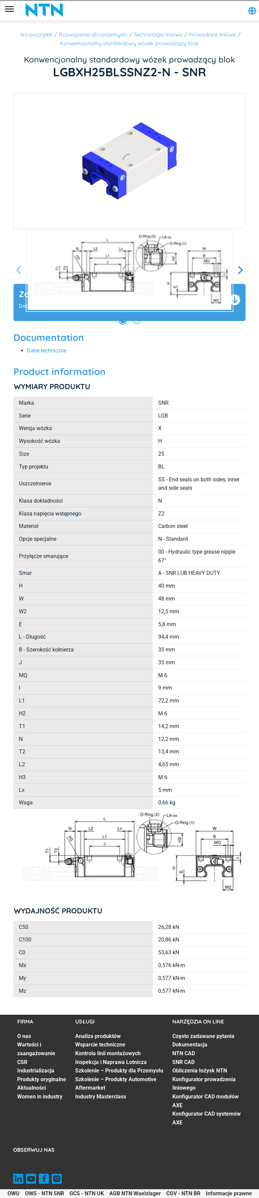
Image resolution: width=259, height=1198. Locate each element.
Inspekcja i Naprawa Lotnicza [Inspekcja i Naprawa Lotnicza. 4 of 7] (111, 1062)
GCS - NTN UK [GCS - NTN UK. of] (86, 1193)
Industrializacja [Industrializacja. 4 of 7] (35, 1070)
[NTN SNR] (44, 10)
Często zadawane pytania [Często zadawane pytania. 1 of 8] (203, 1036)
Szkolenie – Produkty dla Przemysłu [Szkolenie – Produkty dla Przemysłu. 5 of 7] (119, 1070)
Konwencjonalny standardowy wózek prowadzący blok (129, 43)
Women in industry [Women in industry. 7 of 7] (39, 1096)
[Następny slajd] (240, 270)
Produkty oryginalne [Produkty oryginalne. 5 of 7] (41, 1079)
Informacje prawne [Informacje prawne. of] (229, 1193)
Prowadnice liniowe (212, 34)
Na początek (37, 34)
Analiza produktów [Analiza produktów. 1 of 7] (98, 1036)
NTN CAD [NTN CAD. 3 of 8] (183, 1053)
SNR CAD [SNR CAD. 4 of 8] (183, 1062)
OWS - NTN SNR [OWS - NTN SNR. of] (44, 1193)
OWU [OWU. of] (13, 1193)
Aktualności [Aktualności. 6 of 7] (31, 1088)
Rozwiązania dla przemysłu (93, 34)
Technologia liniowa (158, 34)
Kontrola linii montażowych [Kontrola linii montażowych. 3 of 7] (108, 1053)
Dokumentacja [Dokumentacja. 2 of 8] (189, 1044)
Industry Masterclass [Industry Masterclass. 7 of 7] (100, 1096)
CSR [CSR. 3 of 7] (22, 1062)
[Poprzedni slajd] (18, 270)
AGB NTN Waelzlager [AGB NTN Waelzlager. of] (135, 1193)
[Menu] (9, 10)
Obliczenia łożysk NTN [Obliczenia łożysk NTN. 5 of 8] (199, 1070)
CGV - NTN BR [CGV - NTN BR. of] (183, 1193)
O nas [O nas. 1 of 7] (24, 1036)
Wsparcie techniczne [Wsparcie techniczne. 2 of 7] (100, 1044)
